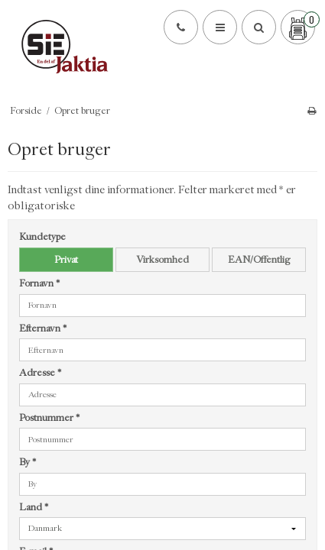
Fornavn (39, 283)
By (27, 461)
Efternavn (43, 328)
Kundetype (42, 236)
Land (33, 507)
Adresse (40, 372)
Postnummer (49, 417)
